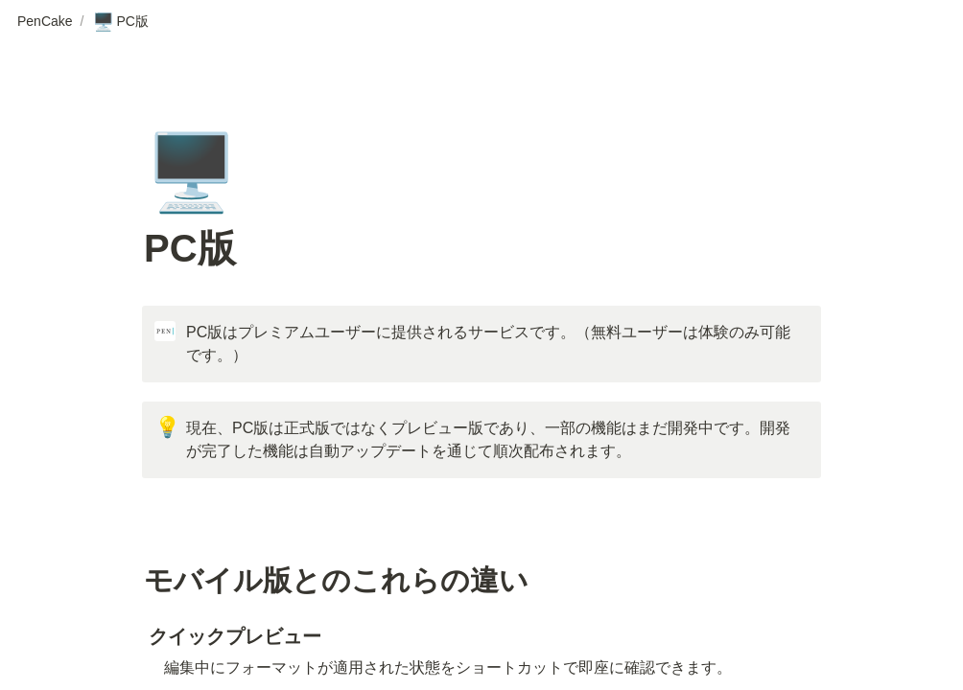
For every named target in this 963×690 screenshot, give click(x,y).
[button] (45, 22)
